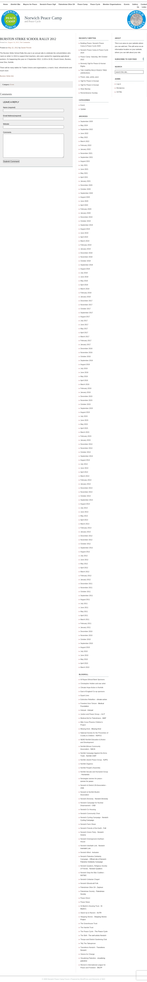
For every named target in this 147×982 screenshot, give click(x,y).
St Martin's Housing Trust (89, 906)
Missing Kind (85, 729)
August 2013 (85, 504)
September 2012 (86, 548)
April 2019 (84, 237)
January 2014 (85, 484)
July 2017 (84, 321)
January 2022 (85, 149)
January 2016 (85, 392)
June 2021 (84, 169)
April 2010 (84, 663)
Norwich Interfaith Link (88, 846)
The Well (83, 935)
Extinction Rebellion (87, 699)
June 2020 (84, 201)
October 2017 (85, 309)
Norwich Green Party (88, 832)
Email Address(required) (12, 116)
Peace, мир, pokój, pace (89, 77)
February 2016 (85, 388)
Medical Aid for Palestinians (90, 718)
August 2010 (85, 647)
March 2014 (84, 476)
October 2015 (85, 404)
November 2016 (86, 352)
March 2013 (84, 524)
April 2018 (84, 285)
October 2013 (85, 496)
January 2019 (85, 249)
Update (83, 109)
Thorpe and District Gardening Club (93, 939)
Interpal (83, 710)
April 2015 (84, 428)
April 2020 (84, 205)
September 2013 (86, 500)
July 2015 (84, 416)
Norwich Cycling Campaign (90, 817)
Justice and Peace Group (89, 714)
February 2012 (85, 576)
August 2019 (85, 229)
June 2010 (84, 655)
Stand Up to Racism (87, 913)
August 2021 (85, 161)
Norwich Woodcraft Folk (89, 883)
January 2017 (85, 344)
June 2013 (84, 512)
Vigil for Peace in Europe (89, 81)
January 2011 (85, 627)
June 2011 (84, 607)
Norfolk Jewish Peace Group (91, 760)
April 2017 (84, 332)
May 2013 (84, 516)
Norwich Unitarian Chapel (90, 879)
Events (127, 4)
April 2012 (84, 568)
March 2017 (84, 336)
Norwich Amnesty (86, 799)
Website (6, 124)
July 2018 (84, 273)
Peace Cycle (95, 4)
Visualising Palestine (88, 958)
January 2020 (85, 213)
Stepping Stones (86, 917)
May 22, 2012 (13, 48)
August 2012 (85, 552)
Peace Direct (85, 898)
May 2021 (84, 173)
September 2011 (86, 595)
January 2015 (85, 440)
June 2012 (84, 560)
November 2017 (86, 305)
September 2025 (86, 121)
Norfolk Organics (86, 764)
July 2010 (84, 651)
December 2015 (86, 396)
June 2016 (84, 372)
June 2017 (84, 324)
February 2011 (85, 623)
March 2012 (84, 572)
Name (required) (9, 107)
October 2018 (85, 261)
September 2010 (86, 643)
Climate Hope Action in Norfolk (91, 687)
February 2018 (85, 293)
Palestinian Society (87, 891)
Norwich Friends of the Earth (91, 828)
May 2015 (84, 424)
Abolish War (15, 4)
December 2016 (86, 348)
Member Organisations (112, 4)
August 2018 (85, 269)
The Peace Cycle (86, 931)
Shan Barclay (85, 89)
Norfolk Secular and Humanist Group (94, 772)
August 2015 (85, 412)
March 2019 (84, 241)
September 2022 (86, 129)
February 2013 (85, 528)
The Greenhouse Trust (88, 923)
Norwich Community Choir (90, 813)
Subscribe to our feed (126, 59)
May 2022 (84, 137)
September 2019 (86, 225)
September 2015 (86, 408)
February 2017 (85, 340)
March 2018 (84, 289)
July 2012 (84, 556)
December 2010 (86, 631)
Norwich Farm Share (88, 824)
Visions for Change (87, 954)
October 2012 (85, 544)
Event (12, 84)
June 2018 (84, 277)
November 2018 (86, 257)
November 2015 (86, 400)
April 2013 (84, 520)
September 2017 (86, 313)
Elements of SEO (98, 979)
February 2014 (85, 480)
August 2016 (85, 364)
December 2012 (86, 536)
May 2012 (84, 564)
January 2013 (85, 532)
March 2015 (84, 432)
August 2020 (85, 197)
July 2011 (84, 603)
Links (144, 7)
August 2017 (85, 317)
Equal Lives (84, 695)
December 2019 (86, 217)
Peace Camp (82, 4)
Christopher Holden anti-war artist (93, 683)
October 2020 (85, 189)
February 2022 (85, 145)
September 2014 (86, 456)
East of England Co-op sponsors (92, 691)
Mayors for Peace (30, 4)
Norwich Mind (85, 852)
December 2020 (86, 185)
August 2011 (85, 599)
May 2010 (84, 659)
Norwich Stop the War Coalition (92, 873)
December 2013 (86, 488)
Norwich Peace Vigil (48, 4)
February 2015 (85, 436)
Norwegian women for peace (91, 778)
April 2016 (84, 380)
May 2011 (84, 611)
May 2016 (84, 376)
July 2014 (84, 464)
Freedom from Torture (88, 703)
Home (5, 4)
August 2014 (85, 460)
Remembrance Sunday (89, 93)
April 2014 (84, 472)
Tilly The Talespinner (88, 943)
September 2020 (86, 193)
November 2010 (86, 635)
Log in (118, 84)
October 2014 (85, 452)
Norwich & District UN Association (93, 785)
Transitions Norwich (87, 947)
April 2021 (84, 177)
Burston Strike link (7, 76)
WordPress (84, 979)
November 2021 (86, 153)
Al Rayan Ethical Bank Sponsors (92, 679)
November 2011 (86, 587)
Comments (7, 132)
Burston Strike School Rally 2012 (28, 39)
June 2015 (84, 420)
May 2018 (84, 281)
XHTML (119, 92)
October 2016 (85, 356)
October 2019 (85, 221)
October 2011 (85, 591)
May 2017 (84, 328)
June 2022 (84, 133)
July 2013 (84, 508)
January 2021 (85, 181)
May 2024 (84, 125)
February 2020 (85, 209)
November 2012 (86, 540)
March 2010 (84, 667)
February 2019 (85, 245)
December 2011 (86, 583)
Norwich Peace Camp (43, 17)
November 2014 (86, 448)
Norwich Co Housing (88, 809)
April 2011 (84, 615)
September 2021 (86, 157)
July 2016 (84, 368)
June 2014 (84, 468)
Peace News (85, 902)
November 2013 (86, 492)
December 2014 (86, 444)
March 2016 (84, 384)
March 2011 (84, 619)
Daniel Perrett (26, 48)
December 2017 (86, 301)
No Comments (25, 42)
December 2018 (86, 253)
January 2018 (85, 297)
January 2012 (85, 579)
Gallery (135, 4)
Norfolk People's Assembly (90, 768)
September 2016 (86, 360)
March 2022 (84, 141)
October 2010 (85, 639)
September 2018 (86, 265)
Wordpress (120, 88)
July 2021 (84, 165)
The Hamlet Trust (86, 927)
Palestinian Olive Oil (67, 4)
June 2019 (84, 233)
